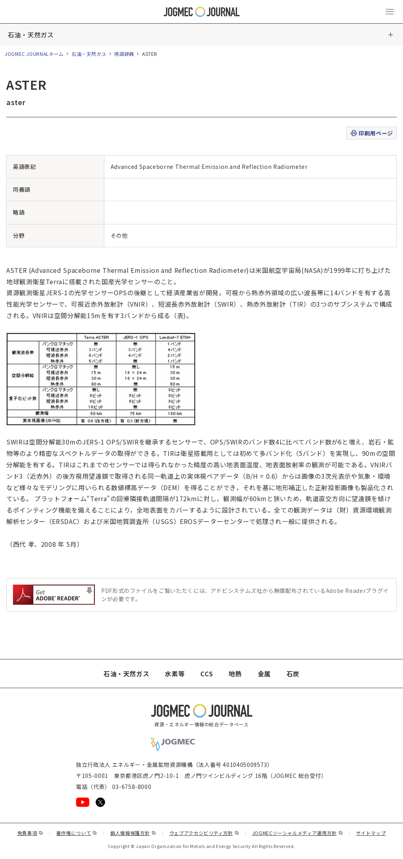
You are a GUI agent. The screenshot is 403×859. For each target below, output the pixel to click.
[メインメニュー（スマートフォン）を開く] (389, 11)
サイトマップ (371, 832)
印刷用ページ (371, 133)
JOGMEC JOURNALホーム (34, 53)
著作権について (76, 832)
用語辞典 (124, 53)
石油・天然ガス (31, 34)
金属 (264, 673)
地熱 (235, 673)
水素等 (175, 673)
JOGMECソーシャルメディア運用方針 (297, 832)
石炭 (293, 673)
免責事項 (30, 832)
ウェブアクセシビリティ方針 (204, 832)
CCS (206, 673)
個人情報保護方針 (133, 832)
